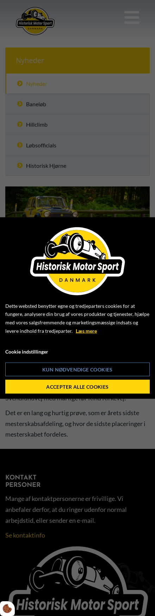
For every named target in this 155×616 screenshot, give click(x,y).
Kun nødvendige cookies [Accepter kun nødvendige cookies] (77, 370)
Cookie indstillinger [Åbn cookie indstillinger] (26, 351)
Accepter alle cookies (77, 387)
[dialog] (77, 308)
